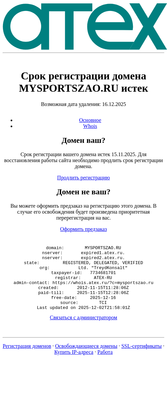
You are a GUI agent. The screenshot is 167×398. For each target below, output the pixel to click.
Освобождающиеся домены (86, 359)
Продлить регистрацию (83, 177)
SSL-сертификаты (141, 359)
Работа (105, 365)
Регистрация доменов (27, 359)
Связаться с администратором (83, 330)
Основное (90, 120)
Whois (90, 126)
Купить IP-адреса (74, 365)
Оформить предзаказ (83, 229)
